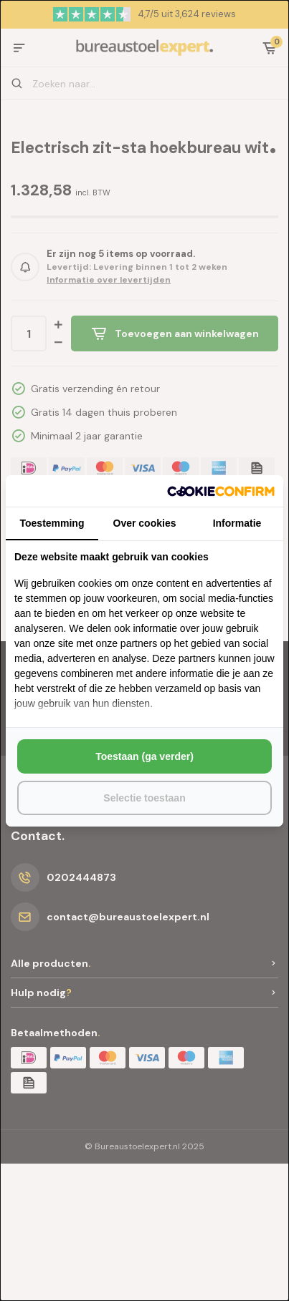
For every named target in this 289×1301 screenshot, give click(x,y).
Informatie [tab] (237, 523)
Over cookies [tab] (144, 523)
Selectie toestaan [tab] (144, 798)
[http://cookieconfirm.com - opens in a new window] (221, 491)
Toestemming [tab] (52, 523)
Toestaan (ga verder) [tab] (144, 756)
